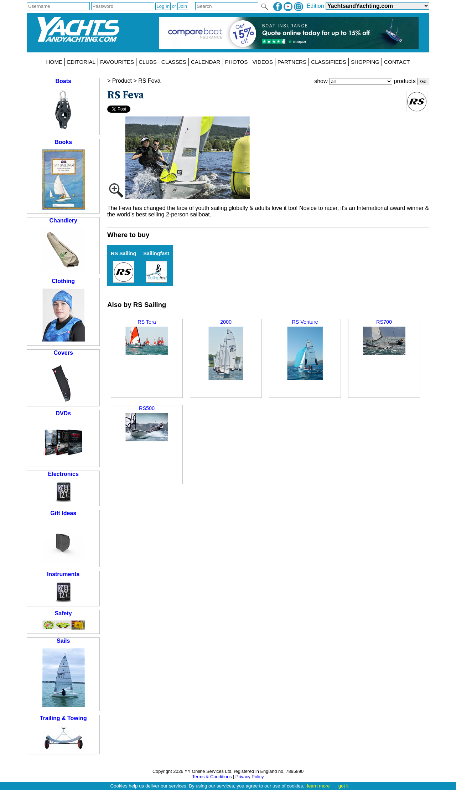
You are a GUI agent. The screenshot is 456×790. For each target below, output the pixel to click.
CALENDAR (206, 62)
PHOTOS (236, 62)
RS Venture (305, 349)
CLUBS (148, 62)
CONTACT (397, 62)
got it (343, 786)
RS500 (146, 423)
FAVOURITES (117, 62)
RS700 (384, 337)
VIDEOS (262, 62)
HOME (54, 62)
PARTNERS (292, 62)
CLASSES (173, 62)
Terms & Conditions (212, 776)
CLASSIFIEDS (328, 62)
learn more (318, 786)
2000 (226, 349)
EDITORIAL (81, 62)
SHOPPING (365, 62)
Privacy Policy (249, 776)
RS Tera (146, 337)
